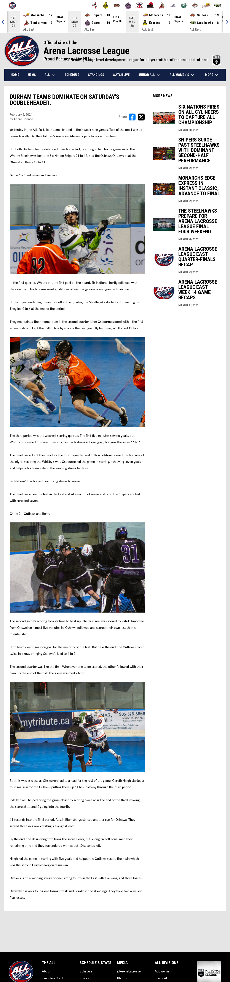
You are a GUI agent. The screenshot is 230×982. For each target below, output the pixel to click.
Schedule (86, 971)
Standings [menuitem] (96, 75)
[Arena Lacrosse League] (14, 5)
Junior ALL (162, 978)
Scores (84, 978)
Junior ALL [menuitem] (149, 75)
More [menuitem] (212, 75)
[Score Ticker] (115, 22)
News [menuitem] (32, 75)
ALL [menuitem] (50, 75)
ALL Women (163, 971)
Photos (122, 978)
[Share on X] (141, 117)
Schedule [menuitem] (71, 75)
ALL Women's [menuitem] (182, 75)
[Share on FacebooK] (132, 117)
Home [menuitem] (15, 75)
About (46, 971)
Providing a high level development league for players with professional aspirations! (144, 59)
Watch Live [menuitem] (121, 75)
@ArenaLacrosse (129, 971)
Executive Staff (52, 978)
